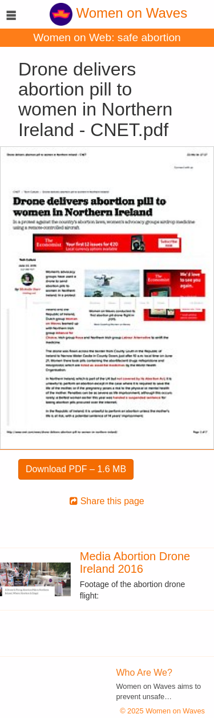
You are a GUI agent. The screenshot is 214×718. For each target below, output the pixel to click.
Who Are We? (144, 672)
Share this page (107, 501)
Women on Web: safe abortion (106, 37)
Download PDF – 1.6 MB (76, 469)
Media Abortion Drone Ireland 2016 (135, 562)
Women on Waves (118, 13)
